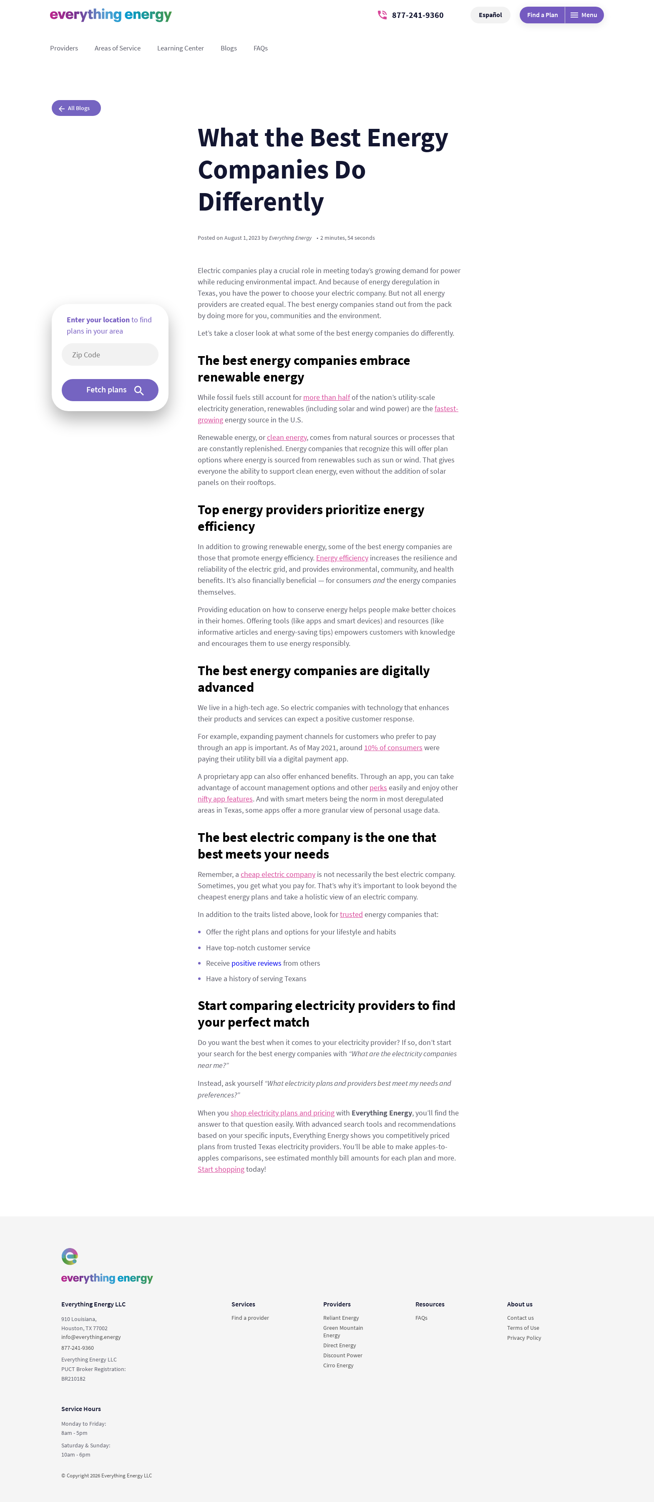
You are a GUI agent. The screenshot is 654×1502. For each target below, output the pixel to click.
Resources (430, 1304)
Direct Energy (339, 1345)
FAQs (261, 48)
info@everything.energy (91, 1337)
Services (243, 1304)
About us (520, 1304)
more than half (326, 397)
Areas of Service (118, 48)
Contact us (520, 1317)
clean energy (287, 437)
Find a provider (250, 1317)
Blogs (229, 48)
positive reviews (256, 963)
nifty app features (225, 799)
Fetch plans (115, 389)
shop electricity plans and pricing (283, 1113)
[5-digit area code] (114, 354)
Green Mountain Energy (343, 1331)
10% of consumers (393, 747)
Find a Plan (542, 14)
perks (378, 787)
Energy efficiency (342, 558)
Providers (64, 48)
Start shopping (221, 1169)
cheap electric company (278, 874)
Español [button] (490, 14)
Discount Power (342, 1355)
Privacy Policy (524, 1337)
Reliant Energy (341, 1317)
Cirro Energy (338, 1365)
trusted (351, 914)
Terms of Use (523, 1327)
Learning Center (180, 48)
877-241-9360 (411, 15)
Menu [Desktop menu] (584, 14)
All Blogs (74, 108)
